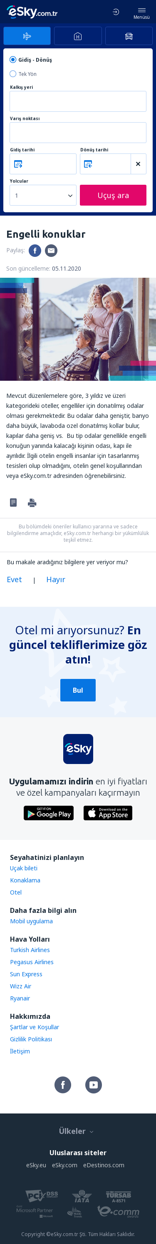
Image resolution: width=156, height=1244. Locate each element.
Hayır (55, 579)
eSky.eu (36, 1165)
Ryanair (20, 998)
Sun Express (26, 974)
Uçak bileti (23, 868)
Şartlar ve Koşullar (34, 1027)
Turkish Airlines (30, 950)
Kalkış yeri (21, 87)
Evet (14, 579)
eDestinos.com (103, 1165)
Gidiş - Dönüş (35, 59)
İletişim (20, 1051)
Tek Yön (27, 74)
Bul (78, 690)
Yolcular (19, 181)
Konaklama (25, 880)
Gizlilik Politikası (31, 1039)
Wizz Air (20, 986)
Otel (16, 892)
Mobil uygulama (31, 921)
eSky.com (64, 1165)
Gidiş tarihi (22, 150)
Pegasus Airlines (32, 962)
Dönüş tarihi (94, 150)
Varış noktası (25, 118)
